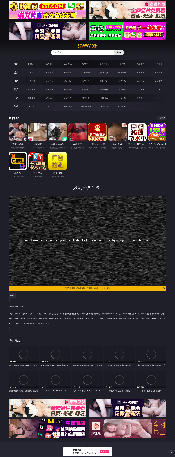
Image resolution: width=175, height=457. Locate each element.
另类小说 (122, 98)
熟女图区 (140, 89)
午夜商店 (49, 106)
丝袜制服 (122, 72)
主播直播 (140, 72)
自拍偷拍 (49, 72)
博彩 (16, 64)
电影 (16, 81)
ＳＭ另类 (158, 72)
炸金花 (122, 64)
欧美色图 (68, 89)
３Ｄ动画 (86, 72)
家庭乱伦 (49, 98)
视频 (16, 72)
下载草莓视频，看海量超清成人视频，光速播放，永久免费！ (115, 288)
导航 (16, 106)
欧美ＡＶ (68, 72)
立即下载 (104, 451)
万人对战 (68, 64)
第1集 (12, 295)
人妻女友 (68, 98)
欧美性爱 (86, 81)
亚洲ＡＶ (31, 72)
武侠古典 (86, 98)
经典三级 (122, 81)
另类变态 (158, 81)
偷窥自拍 (31, 89)
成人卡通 (68, 81)
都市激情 (31, 98)
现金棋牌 (140, 64)
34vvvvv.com (87, 46)
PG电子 (31, 64)
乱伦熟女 (140, 81)
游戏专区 (86, 64)
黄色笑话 (140, 98)
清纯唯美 (122, 89)
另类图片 (158, 89)
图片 (16, 89)
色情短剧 (122, 106)
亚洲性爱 (31, 81)
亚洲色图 (49, 89)
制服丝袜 (104, 81)
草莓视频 (68, 106)
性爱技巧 (158, 98)
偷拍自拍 (49, 81)
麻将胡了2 (104, 64)
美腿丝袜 (104, 89)
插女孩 (31, 106)
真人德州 (49, 64)
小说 (16, 98)
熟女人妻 (104, 72)
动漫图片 (86, 89)
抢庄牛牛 (158, 64)
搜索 (119, 52)
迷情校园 (104, 98)
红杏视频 (104, 106)
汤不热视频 (86, 106)
